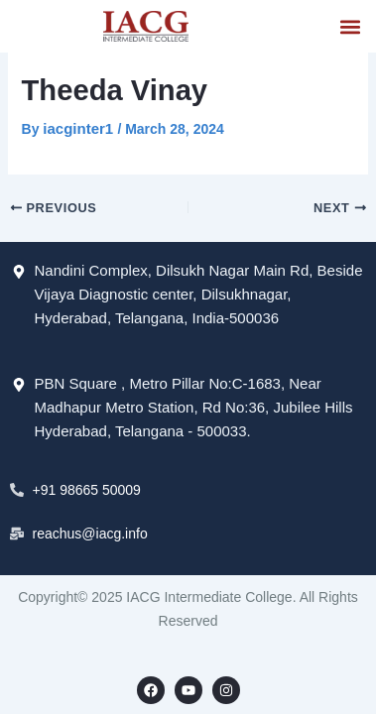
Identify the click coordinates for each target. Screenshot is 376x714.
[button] (349, 26)
